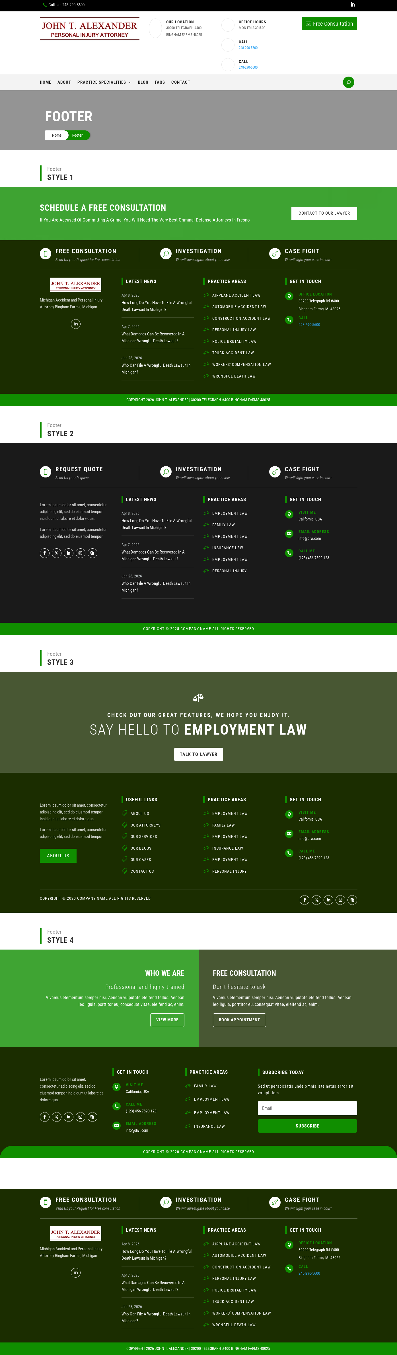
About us (58, 855)
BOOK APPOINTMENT (239, 1019)
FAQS (160, 82)
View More (167, 1019)
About (64, 82)
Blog (143, 82)
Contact (180, 82)
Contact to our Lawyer (324, 213)
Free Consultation (333, 23)
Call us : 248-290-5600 (66, 4)
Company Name (196, 628)
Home (45, 82)
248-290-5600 (248, 48)
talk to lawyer (198, 754)
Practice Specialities (101, 82)
